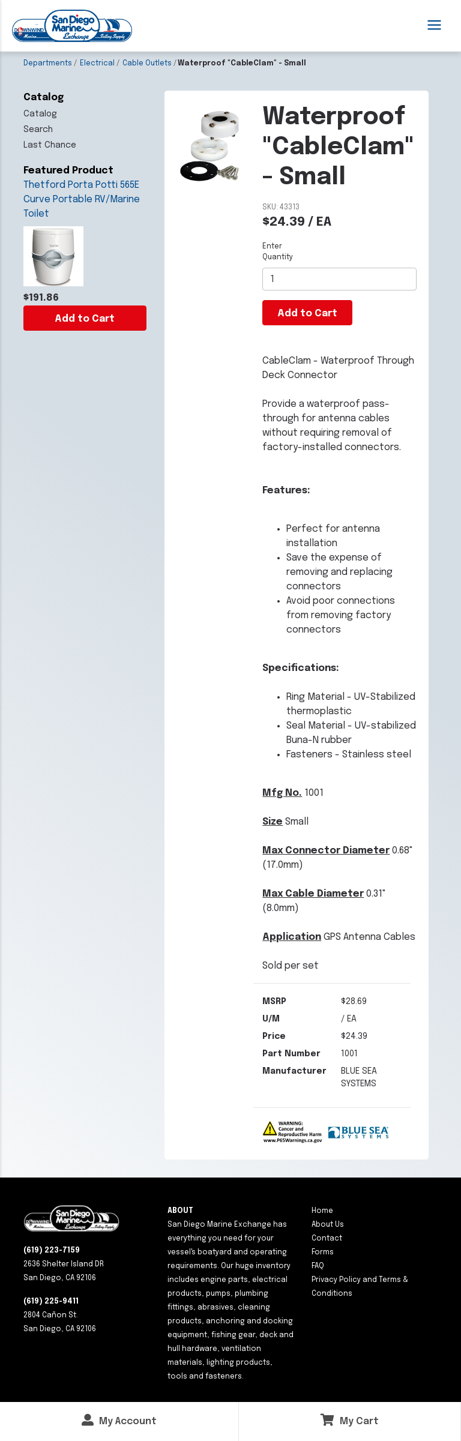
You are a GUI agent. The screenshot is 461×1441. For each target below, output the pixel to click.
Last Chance (49, 145)
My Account (119, 1420)
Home (322, 1211)
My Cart (350, 1420)
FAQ (318, 1266)
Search (38, 129)
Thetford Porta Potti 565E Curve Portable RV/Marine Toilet (81, 199)
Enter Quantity (277, 252)
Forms (323, 1252)
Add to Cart (85, 319)
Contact (327, 1238)
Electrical (97, 63)
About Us (328, 1225)
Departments (47, 63)
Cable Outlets (147, 63)
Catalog (40, 114)
